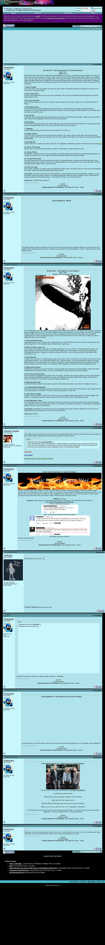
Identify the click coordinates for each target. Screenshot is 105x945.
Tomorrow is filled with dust (19, 870)
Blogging (37, 13)
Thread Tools (84, 29)
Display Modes (95, 29)
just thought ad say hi (17, 872)
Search (93, 13)
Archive (99, 881)
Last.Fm (62, 184)
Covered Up (76, 490)
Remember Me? (96, 8)
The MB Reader (18, 8)
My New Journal (63, 185)
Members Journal (27, 8)
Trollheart (8, 555)
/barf (11, 866)
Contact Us (83, 881)
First (82, 26)
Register (13, 13)
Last (97, 26)
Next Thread (57, 856)
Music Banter (9, 8)
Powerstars (9, 67)
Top (103, 881)
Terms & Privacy (74, 881)
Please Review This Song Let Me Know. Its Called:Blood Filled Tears (33, 868)
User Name (78, 8)
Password (77, 10)
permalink (98, 64)
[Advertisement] (22, 46)
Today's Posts (68, 13)
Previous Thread (48, 856)
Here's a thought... (15, 863)
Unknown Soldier (11, 431)
